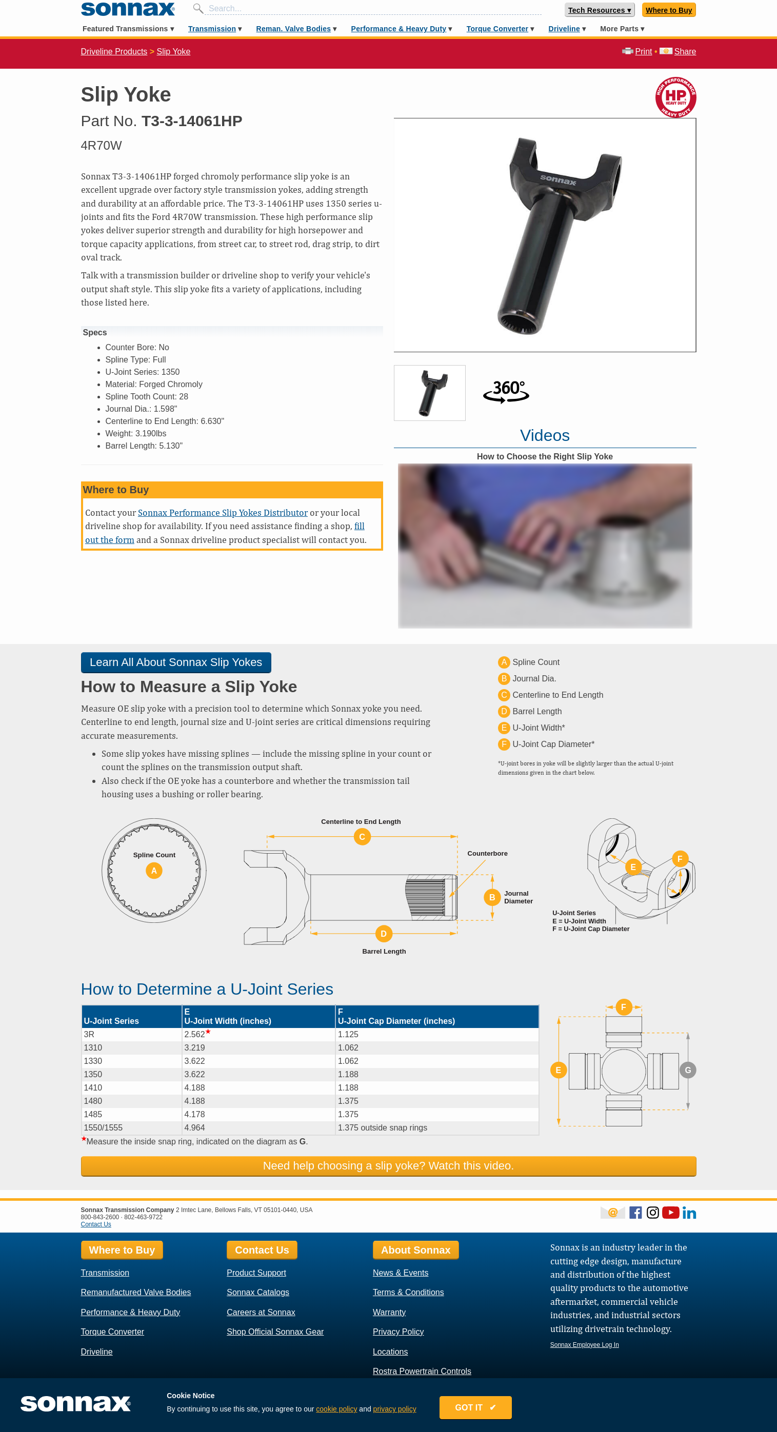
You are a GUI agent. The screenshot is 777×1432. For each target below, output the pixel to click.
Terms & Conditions (408, 1292)
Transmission (212, 29)
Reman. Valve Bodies (293, 29)
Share (678, 51)
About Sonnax (416, 1250)
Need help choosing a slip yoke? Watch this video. (388, 1165)
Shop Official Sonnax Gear (275, 1331)
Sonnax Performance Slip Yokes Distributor (223, 512)
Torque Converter (497, 29)
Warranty (389, 1312)
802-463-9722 (143, 1217)
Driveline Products (114, 51)
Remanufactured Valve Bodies (136, 1292)
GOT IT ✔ (475, 1407)
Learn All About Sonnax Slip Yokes (176, 662)
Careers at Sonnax (261, 1312)
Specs (95, 332)
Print (637, 51)
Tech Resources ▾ (599, 10)
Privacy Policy (398, 1331)
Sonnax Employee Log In (584, 1344)
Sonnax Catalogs (258, 1292)
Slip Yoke (174, 51)
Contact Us (96, 1224)
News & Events (400, 1272)
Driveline (564, 29)
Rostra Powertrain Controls (422, 1371)
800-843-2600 (100, 1217)
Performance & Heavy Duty (399, 29)
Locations (390, 1351)
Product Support (256, 1272)
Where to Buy (669, 10)
